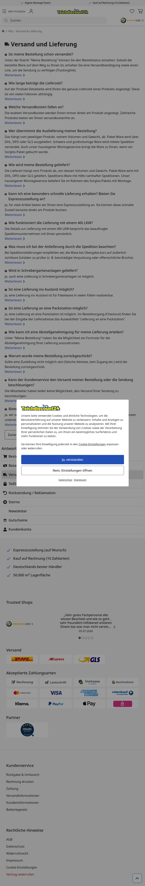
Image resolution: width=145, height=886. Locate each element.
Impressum (80, 480)
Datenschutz (65, 480)
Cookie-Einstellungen (92, 444)
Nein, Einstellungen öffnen (72, 470)
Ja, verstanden (72, 459)
